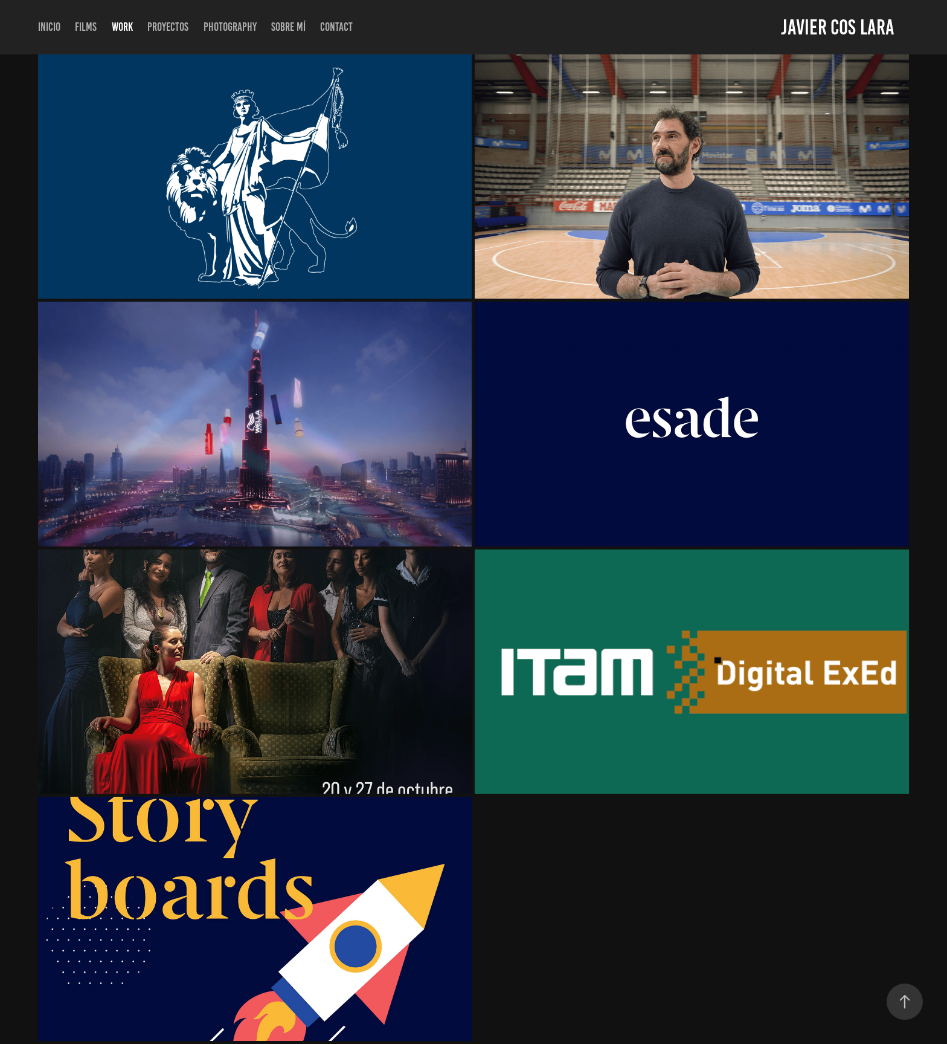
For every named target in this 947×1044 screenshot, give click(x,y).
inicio (49, 27)
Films (86, 27)
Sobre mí (288, 27)
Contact (336, 27)
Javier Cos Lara (837, 27)
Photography (230, 27)
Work (122, 27)
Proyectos (167, 27)
